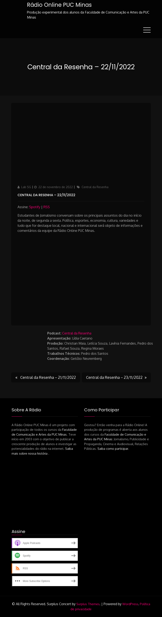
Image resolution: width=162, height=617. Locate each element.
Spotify (34, 207)
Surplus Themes (88, 604)
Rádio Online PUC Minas (59, 5)
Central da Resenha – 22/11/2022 (46, 195)
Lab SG (26, 187)
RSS (46, 207)
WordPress (130, 604)
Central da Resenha (95, 187)
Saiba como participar (112, 449)
